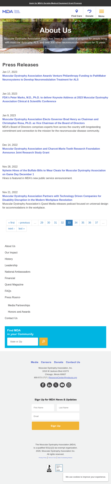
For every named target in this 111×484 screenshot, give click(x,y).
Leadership (11, 265)
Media (34, 362)
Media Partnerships (19, 305)
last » (22, 228)
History (9, 259)
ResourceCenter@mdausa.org (63, 377)
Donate (89, 12)
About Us (10, 246)
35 (82, 222)
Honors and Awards (19, 311)
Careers (46, 362)
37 (96, 222)
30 (48, 222)
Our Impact (11, 252)
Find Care (76, 12)
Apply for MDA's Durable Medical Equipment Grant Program (55, 3)
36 (89, 222)
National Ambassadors (17, 271)
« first (11, 222)
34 (76, 222)
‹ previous (24, 222)
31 (55, 222)
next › (11, 228)
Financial (10, 278)
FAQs (8, 291)
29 (41, 222)
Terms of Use (52, 457)
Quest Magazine (14, 284)
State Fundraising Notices (65, 457)
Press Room (12, 297)
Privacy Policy (43, 457)
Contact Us (11, 318)
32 (62, 222)
